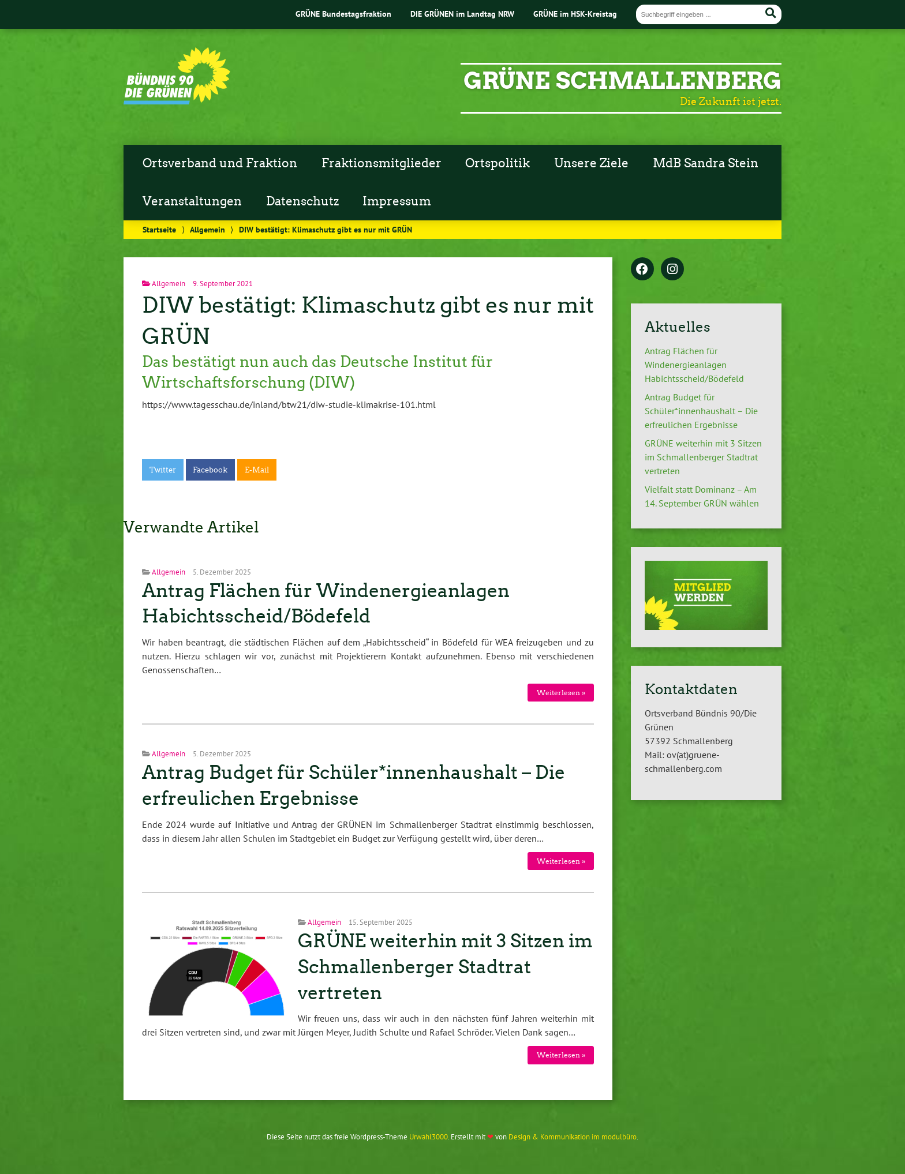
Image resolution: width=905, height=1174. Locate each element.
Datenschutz (302, 201)
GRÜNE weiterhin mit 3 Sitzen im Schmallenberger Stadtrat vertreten (445, 966)
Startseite (159, 229)
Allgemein (207, 229)
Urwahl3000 (428, 1137)
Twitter (162, 470)
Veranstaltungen (192, 201)
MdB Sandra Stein (705, 163)
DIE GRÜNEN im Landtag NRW (462, 13)
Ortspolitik (497, 163)
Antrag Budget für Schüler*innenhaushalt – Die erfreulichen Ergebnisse (701, 410)
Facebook (210, 470)
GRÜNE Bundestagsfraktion (343, 13)
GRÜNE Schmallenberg (622, 81)
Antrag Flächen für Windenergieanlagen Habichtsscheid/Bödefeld (694, 364)
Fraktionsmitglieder (381, 163)
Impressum (396, 201)
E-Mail (257, 470)
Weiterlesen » (561, 692)
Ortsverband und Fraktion (220, 163)
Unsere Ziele (591, 163)
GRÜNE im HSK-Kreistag (575, 13)
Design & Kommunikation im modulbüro (572, 1137)
